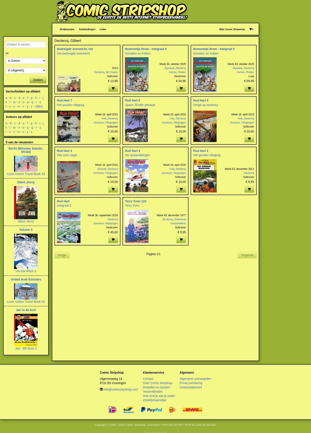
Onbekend (180, 219)
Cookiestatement (191, 387)
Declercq (99, 72)
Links (103, 29)
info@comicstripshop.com (121, 389)
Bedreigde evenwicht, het (75, 49)
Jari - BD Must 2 (26, 348)
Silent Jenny (26, 182)
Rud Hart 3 (64, 151)
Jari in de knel (26, 310)
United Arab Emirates (26, 279)
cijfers (39, 106)
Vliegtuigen (111, 122)
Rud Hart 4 (200, 100)
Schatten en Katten (137, 53)
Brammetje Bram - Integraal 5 (146, 49)
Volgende (247, 255)
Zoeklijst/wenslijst (154, 400)
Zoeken (38, 80)
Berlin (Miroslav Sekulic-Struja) (26, 150)
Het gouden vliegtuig (70, 105)
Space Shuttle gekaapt (140, 105)
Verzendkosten (153, 391)
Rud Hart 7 (64, 100)
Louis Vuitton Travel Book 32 (26, 301)
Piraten (182, 72)
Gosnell (102, 168)
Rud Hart (63, 201)
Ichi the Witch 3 (26, 271)
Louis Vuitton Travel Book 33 (26, 174)
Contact (148, 378)
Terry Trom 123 (135, 201)
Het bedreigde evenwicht (73, 53)
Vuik (103, 118)
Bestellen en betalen (156, 387)
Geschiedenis (178, 223)
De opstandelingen (137, 155)
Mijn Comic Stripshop (232, 29)
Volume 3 (25, 229)
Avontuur (99, 122)
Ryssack (169, 68)
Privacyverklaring (191, 383)
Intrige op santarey (205, 105)
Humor (172, 72)
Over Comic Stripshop (157, 383)
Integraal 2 (64, 205)
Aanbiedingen (87, 29)
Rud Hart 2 (132, 151)
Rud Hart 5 (132, 100)
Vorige (62, 255)
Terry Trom (132, 205)
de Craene (112, 72)
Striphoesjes (67, 29)
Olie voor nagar (67, 155)
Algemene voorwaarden (195, 378)
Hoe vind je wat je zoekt (159, 396)
